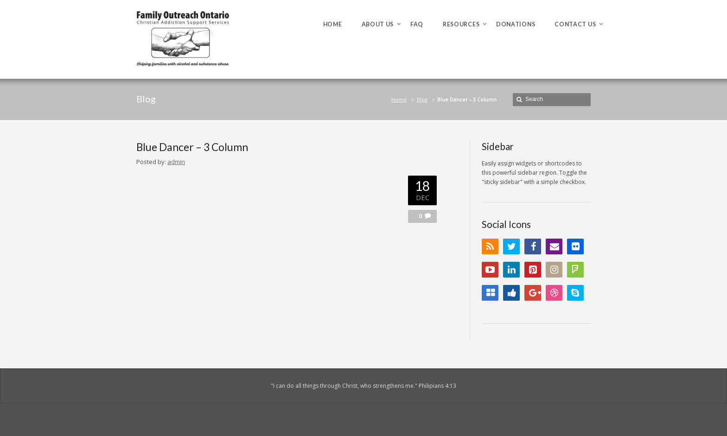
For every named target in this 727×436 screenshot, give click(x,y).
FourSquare (575, 270)
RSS (490, 246)
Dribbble (554, 293)
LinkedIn (511, 270)
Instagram (554, 270)
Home (399, 99)
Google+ (532, 293)
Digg (511, 293)
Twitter (511, 246)
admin (176, 162)
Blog (422, 99)
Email (554, 246)
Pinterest (532, 270)
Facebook (532, 246)
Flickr (575, 246)
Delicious (490, 293)
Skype (575, 293)
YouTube (490, 270)
